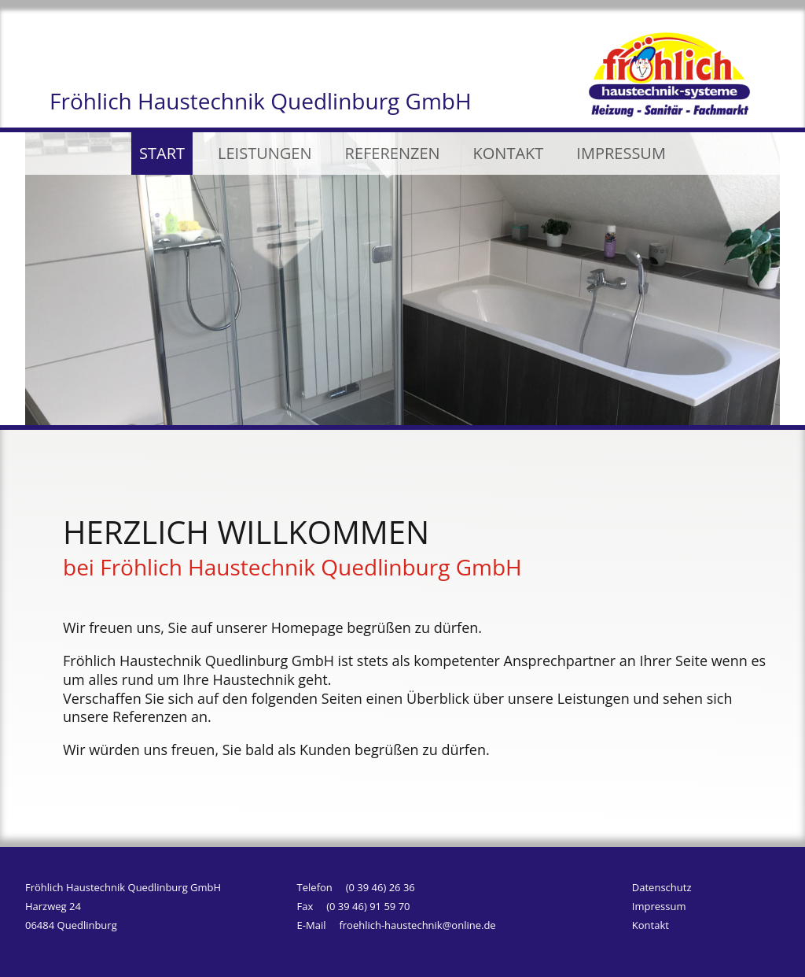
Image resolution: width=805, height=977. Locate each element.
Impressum (659, 908)
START (162, 153)
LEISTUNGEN (264, 153)
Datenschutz (662, 889)
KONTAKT (508, 153)
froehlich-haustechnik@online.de (417, 925)
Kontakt (650, 927)
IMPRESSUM (621, 153)
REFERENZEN (392, 153)
